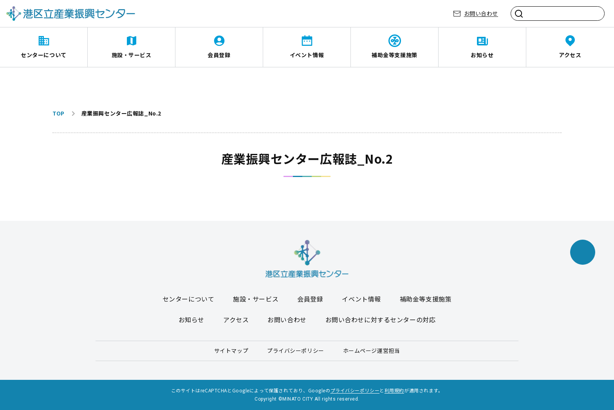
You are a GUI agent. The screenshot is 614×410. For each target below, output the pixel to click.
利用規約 (394, 390)
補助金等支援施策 (394, 55)
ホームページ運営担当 (371, 350)
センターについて (43, 55)
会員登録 (219, 55)
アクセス (570, 55)
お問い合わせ (481, 13)
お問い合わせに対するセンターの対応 (380, 319)
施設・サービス (132, 55)
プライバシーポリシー (295, 350)
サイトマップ (231, 350)
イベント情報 (307, 55)
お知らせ (482, 55)
